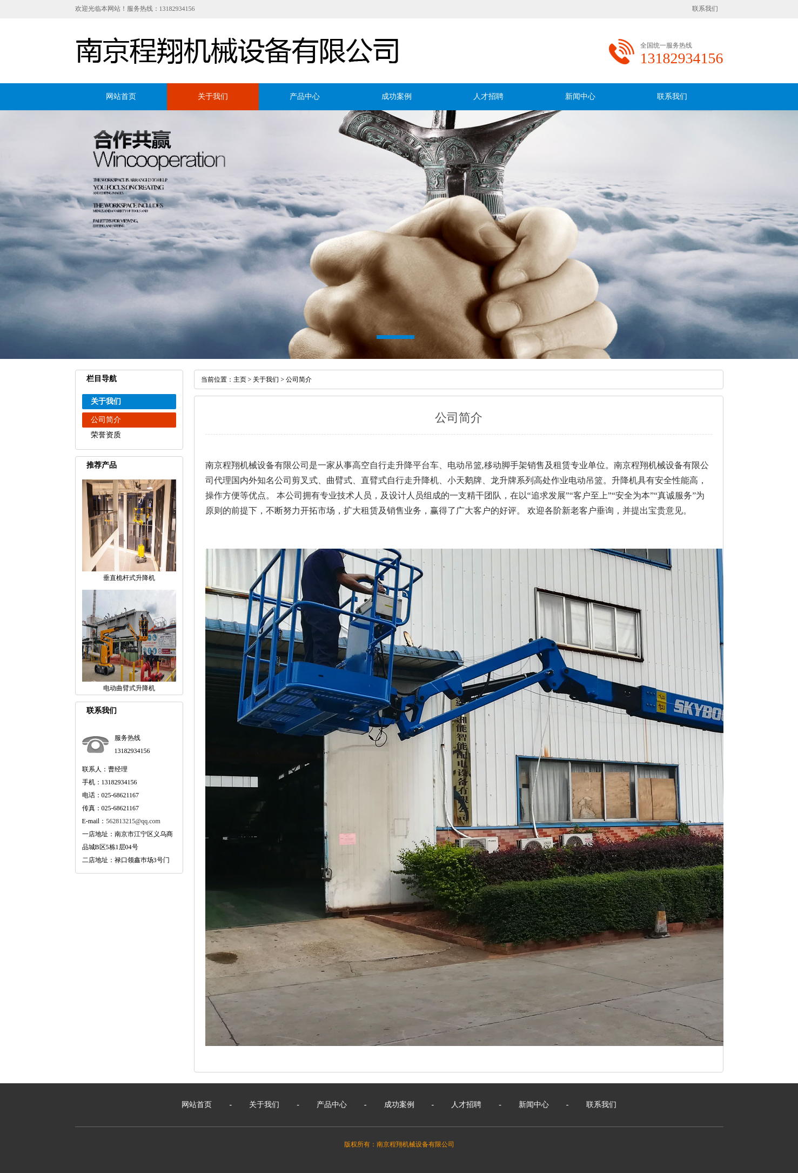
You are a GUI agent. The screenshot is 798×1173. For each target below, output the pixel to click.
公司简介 (106, 420)
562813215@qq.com (133, 821)
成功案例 (396, 96)
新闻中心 (580, 96)
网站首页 (121, 96)
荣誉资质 (106, 435)
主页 (239, 379)
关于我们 (213, 96)
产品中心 (305, 96)
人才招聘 (488, 96)
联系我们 (705, 8)
